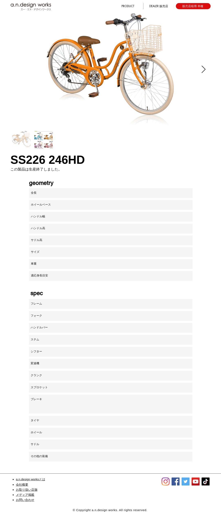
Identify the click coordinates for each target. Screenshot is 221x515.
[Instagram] (166, 481)
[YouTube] (196, 481)
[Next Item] (203, 70)
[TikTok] (206, 481)
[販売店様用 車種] (193, 6)
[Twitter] (186, 481)
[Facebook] (176, 481)
